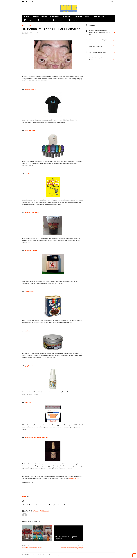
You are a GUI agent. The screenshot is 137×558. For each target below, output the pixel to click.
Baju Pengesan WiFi (31, 89)
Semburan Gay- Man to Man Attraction (36, 437)
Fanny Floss (28, 402)
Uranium (27, 331)
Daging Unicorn (29, 291)
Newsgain (58, 555)
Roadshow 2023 (43, 20)
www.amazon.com (74, 478)
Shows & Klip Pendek (40, 16)
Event (87, 16)
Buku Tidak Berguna (31, 174)
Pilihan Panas (55, 16)
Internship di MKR (59, 20)
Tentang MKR (73, 20)
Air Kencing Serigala (31, 250)
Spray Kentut (29, 366)
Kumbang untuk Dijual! (32, 212)
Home (26, 16)
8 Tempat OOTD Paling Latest (32, 547)
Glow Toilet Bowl (30, 130)
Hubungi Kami (98, 16)
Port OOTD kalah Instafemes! (35, 539)
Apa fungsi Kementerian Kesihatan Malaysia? (72, 548)
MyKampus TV (29, 20)
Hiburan (78, 16)
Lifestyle (67, 16)
